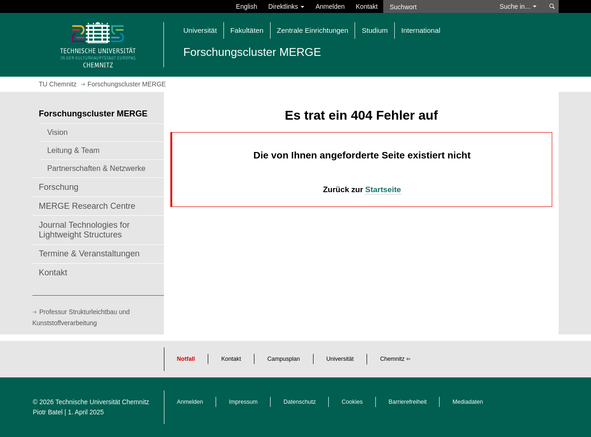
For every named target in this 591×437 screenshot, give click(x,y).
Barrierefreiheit (408, 402)
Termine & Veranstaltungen (89, 253)
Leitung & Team (73, 150)
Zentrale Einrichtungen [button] (313, 30)
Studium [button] (374, 30)
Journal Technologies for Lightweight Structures (84, 230)
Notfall (186, 359)
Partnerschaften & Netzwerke (96, 168)
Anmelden (329, 6)
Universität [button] (200, 30)
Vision (57, 132)
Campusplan (283, 359)
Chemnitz (392, 359)
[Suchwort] (436, 6)
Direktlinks (286, 6)
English (246, 6)
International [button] (420, 30)
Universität (340, 359)
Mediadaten (467, 402)
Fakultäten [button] (247, 30)
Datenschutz (299, 402)
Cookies (352, 402)
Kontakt (367, 6)
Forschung (58, 187)
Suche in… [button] (518, 6)
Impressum (243, 402)
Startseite (383, 189)
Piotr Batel (48, 412)
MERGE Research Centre (87, 206)
